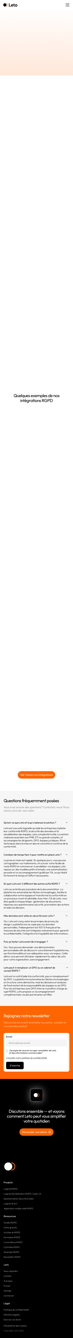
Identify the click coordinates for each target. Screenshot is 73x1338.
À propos (8, 1281)
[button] (67, 5)
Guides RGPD (10, 1222)
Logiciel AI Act (10, 1203)
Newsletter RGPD (12, 1257)
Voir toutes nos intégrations (36, 775)
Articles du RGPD (12, 1232)
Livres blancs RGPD (13, 1242)
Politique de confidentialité (16, 1309)
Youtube (7, 1290)
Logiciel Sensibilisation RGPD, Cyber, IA (22, 1193)
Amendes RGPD (11, 1252)
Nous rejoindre (11, 1271)
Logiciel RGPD (10, 1188)
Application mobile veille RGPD (18, 1208)
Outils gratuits (10, 1227)
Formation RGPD (12, 1237)
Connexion (9, 1295)
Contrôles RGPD (12, 1247)
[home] (10, 5)
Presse (7, 1285)
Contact (7, 1276)
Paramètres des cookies (15, 1325)
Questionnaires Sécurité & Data (18, 1198)
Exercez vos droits (12, 1319)
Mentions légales (12, 1314)
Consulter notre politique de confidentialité (26, 1058)
